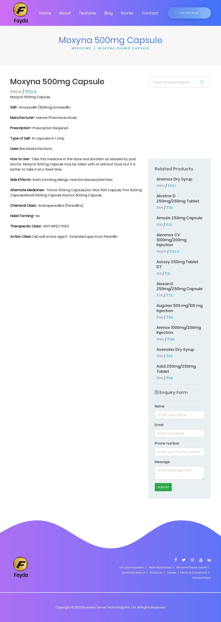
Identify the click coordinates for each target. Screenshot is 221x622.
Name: (160, 406)
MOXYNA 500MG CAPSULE (124, 48)
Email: (159, 424)
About (65, 13)
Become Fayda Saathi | (193, 567)
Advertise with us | (134, 572)
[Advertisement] (179, 126)
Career (172, 572)
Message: (162, 461)
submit (163, 487)
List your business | (132, 567)
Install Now (189, 13)
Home (45, 13)
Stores (127, 13)
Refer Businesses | (161, 567)
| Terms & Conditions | (193, 572)
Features (87, 13)
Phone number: (167, 443)
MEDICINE (81, 48)
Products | (157, 572)
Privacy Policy (202, 578)
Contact (150, 13)
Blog (108, 13)
